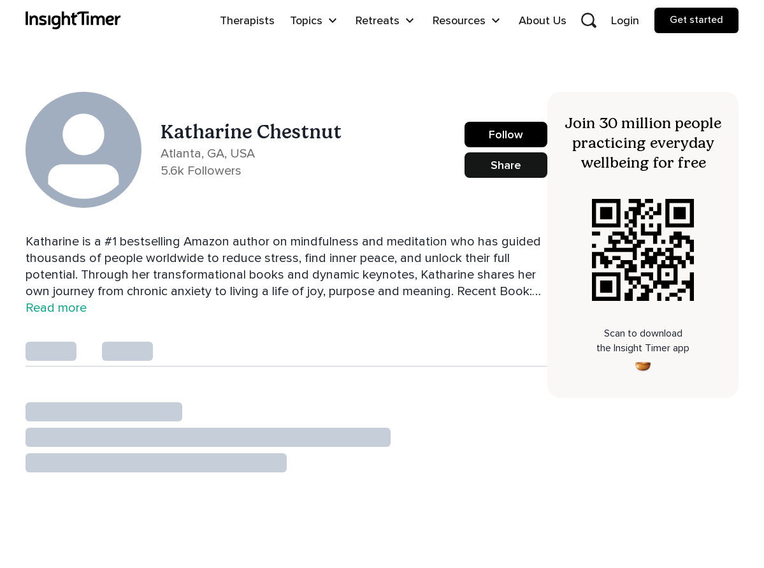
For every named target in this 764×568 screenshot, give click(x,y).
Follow (506, 134)
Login (625, 20)
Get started (696, 19)
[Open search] (589, 20)
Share (506, 165)
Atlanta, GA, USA (208, 153)
